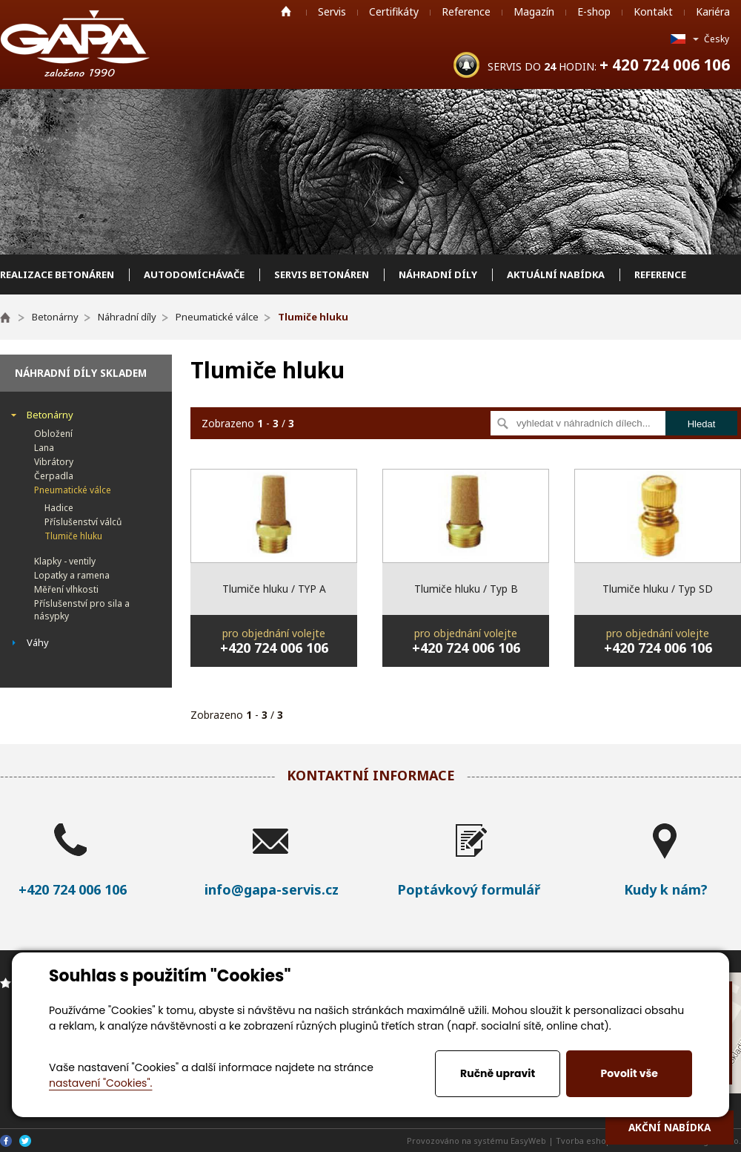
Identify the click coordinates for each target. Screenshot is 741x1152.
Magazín (534, 11)
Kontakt (653, 11)
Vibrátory (53, 461)
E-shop (594, 11)
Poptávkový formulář (468, 889)
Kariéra (713, 11)
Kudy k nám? (666, 889)
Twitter (25, 1141)
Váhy (38, 642)
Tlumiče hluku (73, 536)
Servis (332, 11)
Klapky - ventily (65, 561)
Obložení (53, 433)
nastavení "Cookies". (100, 1083)
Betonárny (50, 414)
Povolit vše (628, 1073)
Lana (44, 447)
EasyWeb (528, 1140)
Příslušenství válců (83, 522)
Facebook (6, 1141)
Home (286, 11)
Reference (466, 11)
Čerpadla (53, 476)
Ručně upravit (497, 1073)
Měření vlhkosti (66, 589)
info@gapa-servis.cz (272, 889)
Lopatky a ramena (72, 575)
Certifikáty (394, 11)
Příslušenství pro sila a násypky (82, 609)
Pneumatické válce (72, 490)
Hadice (58, 507)
